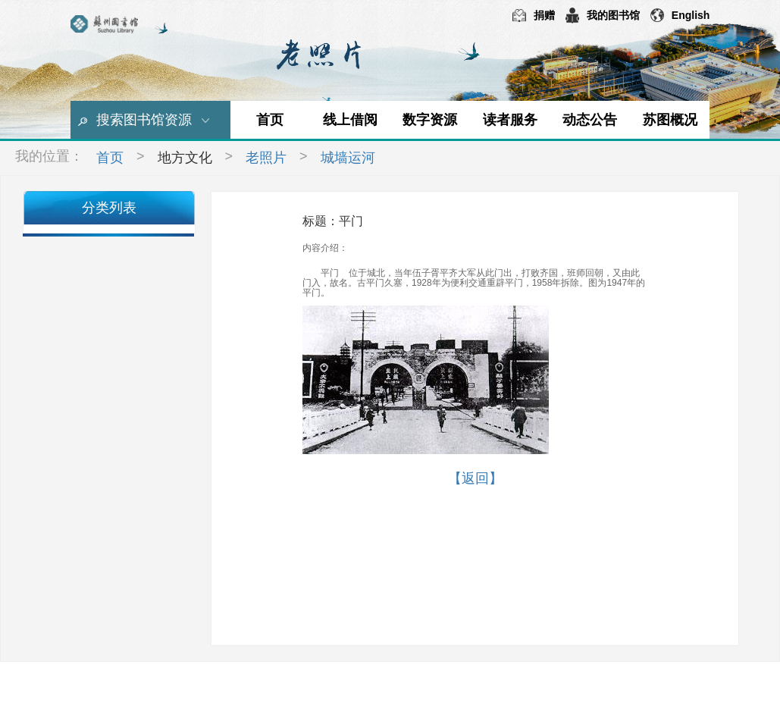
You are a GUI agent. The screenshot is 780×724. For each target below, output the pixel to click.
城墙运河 (348, 157)
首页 (269, 119)
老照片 (266, 157)
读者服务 (510, 119)
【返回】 (475, 478)
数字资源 (430, 119)
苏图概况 (670, 119)
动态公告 (589, 119)
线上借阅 (350, 119)
